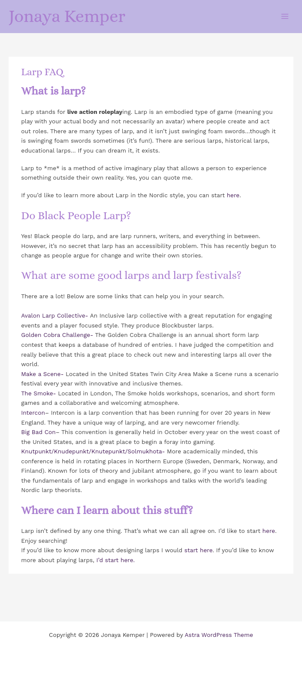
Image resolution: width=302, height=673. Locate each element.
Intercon (33, 412)
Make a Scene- (42, 373)
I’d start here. (116, 560)
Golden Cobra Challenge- (57, 334)
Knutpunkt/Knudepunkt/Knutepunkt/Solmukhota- (94, 451)
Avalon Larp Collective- (54, 315)
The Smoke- (38, 393)
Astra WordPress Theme (219, 634)
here (233, 195)
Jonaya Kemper (67, 16)
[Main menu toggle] (285, 16)
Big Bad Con (38, 431)
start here (198, 550)
